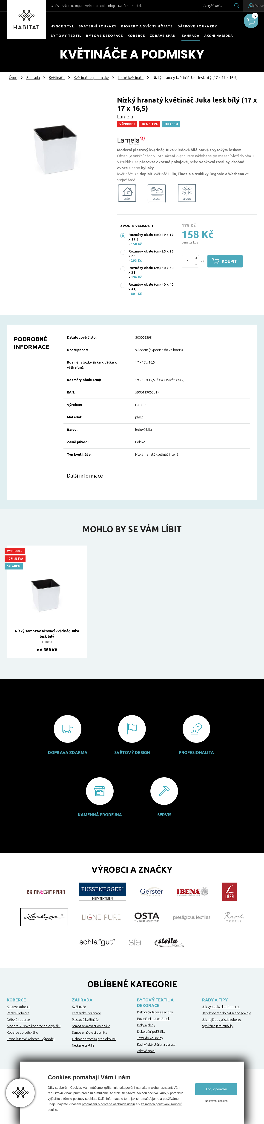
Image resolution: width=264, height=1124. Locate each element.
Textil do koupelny (150, 1038)
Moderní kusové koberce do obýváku (33, 1026)
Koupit (231, 261)
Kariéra (123, 6)
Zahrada (190, 36)
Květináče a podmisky (91, 78)
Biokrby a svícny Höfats (147, 26)
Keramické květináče (86, 1013)
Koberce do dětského (22, 1032)
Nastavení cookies (216, 1101)
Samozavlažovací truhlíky (89, 1032)
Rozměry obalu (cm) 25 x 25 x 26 (151, 253)
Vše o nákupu (72, 6)
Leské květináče (130, 78)
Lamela (140, 405)
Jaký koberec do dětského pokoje (226, 1013)
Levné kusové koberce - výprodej (31, 1039)
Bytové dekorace (104, 36)
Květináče (57, 78)
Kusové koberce (18, 1007)
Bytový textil (66, 36)
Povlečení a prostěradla (153, 1019)
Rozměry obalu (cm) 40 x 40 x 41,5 (151, 286)
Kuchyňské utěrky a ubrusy (156, 1044)
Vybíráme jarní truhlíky (217, 1026)
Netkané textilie (83, 1045)
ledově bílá (143, 429)
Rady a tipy (215, 1000)
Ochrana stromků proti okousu (94, 1039)
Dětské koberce (18, 1019)
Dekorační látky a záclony (155, 1012)
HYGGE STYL (62, 26)
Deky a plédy (146, 1025)
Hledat (224, 6)
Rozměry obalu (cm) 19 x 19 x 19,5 (151, 237)
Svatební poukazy (98, 26)
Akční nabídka (218, 36)
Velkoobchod (95, 6)
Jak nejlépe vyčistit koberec (221, 1019)
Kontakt (137, 6)
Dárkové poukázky (197, 26)
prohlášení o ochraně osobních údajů (108, 1104)
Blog (111, 6)
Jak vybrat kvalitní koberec (221, 1007)
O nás (55, 6)
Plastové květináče (85, 1019)
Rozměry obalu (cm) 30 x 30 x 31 (151, 270)
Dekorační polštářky (151, 1031)
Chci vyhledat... (199, 6)
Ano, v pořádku (216, 1089)
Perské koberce (18, 1013)
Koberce (136, 36)
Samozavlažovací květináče (91, 1026)
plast (139, 417)
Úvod (13, 78)
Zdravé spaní (163, 36)
